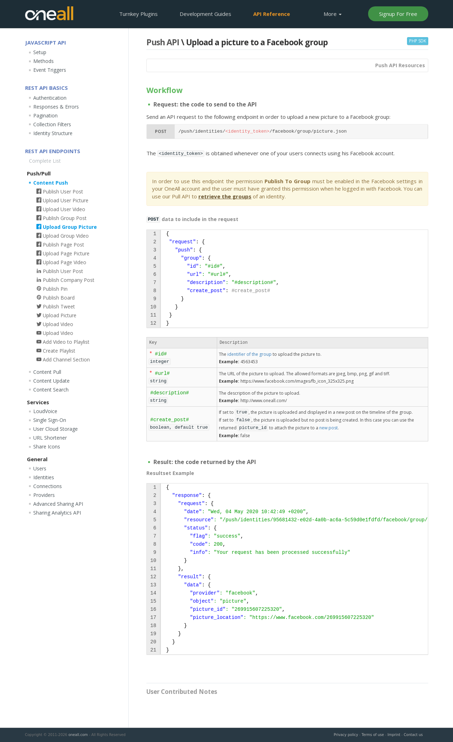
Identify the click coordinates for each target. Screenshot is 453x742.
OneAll (49, 13)
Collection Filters (52, 124)
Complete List (45, 160)
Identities (43, 477)
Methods (43, 61)
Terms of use (373, 735)
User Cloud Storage (55, 428)
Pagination (45, 115)
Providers (44, 495)
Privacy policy (346, 735)
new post (328, 428)
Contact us (413, 735)
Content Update (51, 380)
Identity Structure (52, 133)
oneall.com (78, 735)
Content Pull (47, 372)
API (271, 13)
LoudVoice (45, 411)
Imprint (394, 735)
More (333, 13)
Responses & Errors (56, 106)
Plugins (138, 13)
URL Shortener (50, 437)
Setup (39, 52)
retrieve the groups (224, 196)
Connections (47, 486)
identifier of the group (249, 354)
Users (39, 468)
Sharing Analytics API (57, 512)
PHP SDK (417, 41)
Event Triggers (49, 69)
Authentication (49, 97)
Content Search (51, 389)
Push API (162, 42)
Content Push (50, 182)
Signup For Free (398, 13)
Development (205, 13)
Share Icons (46, 446)
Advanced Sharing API (58, 503)
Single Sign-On (49, 420)
